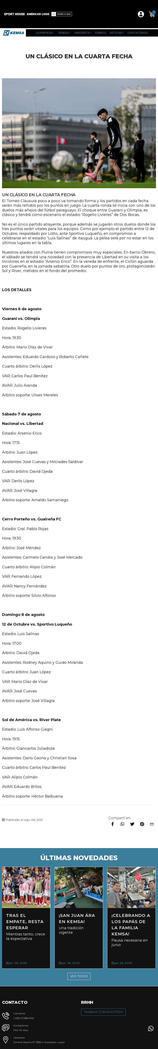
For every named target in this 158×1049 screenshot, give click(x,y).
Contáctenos (138, 32)
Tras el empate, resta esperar (25, 921)
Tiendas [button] (63, 32)
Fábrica (100, 32)
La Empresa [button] (44, 32)
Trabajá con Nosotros (103, 1012)
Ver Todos (79, 976)
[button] (152, 14)
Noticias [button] (116, 32)
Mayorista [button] (81, 32)
